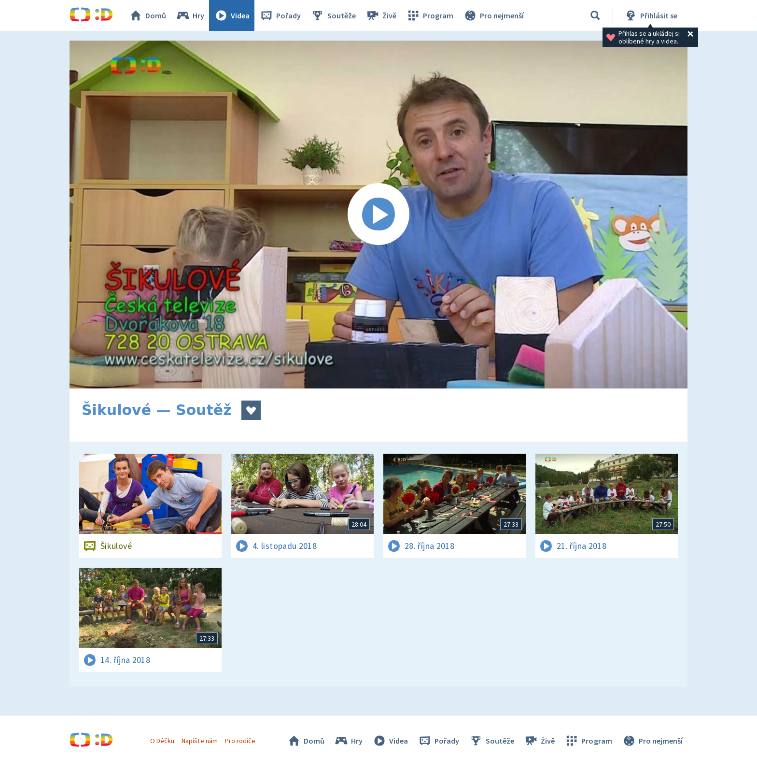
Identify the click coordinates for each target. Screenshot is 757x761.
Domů (147, 15)
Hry (190, 15)
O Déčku (162, 740)
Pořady (280, 15)
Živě (380, 15)
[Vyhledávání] (595, 15)
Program (429, 15)
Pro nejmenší (493, 15)
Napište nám (199, 740)
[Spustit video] (378, 214)
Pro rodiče (240, 740)
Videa (232, 15)
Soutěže (333, 15)
